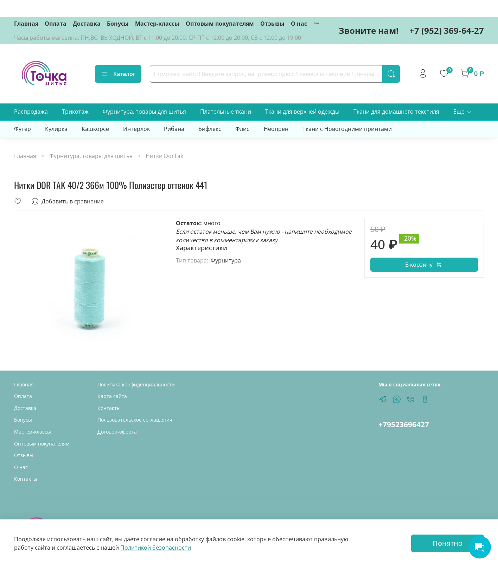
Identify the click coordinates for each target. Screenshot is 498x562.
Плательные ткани (225, 111)
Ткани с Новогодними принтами (347, 129)
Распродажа (31, 111)
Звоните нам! (368, 30)
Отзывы (272, 23)
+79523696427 (403, 424)
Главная (26, 23)
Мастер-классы (157, 23)
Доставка (87, 23)
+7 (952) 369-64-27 (446, 30)
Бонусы (118, 23)
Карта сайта (112, 396)
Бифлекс (209, 129)
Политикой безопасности (155, 547)
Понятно (447, 543)
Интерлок (136, 129)
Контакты (25, 478)
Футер (22, 129)
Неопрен (276, 129)
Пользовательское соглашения (134, 419)
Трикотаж (75, 111)
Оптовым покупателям (220, 23)
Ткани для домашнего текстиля (396, 111)
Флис (242, 129)
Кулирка (56, 129)
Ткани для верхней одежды (302, 111)
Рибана (174, 129)
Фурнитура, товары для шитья (144, 111)
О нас (299, 23)
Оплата (55, 23)
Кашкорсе (95, 129)
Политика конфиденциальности (136, 384)
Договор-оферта (117, 431)
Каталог (118, 74)
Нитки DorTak (164, 156)
